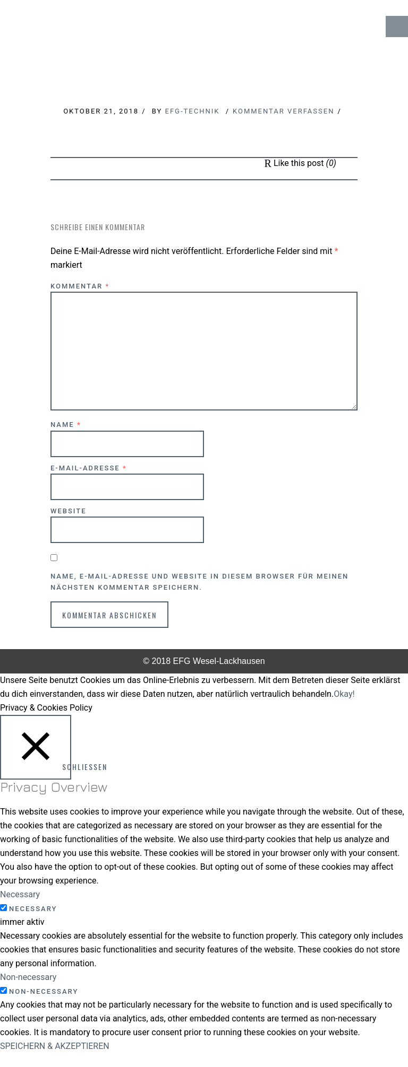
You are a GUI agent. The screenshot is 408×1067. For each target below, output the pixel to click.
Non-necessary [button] (28, 977)
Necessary (33, 909)
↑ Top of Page (367, 1029)
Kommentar (79, 286)
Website (68, 511)
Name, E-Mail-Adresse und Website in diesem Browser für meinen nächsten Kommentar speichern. (199, 581)
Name (65, 424)
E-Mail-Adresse (88, 468)
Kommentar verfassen (283, 111)
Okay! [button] (344, 694)
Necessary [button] (20, 894)
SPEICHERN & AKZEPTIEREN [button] (54, 1046)
